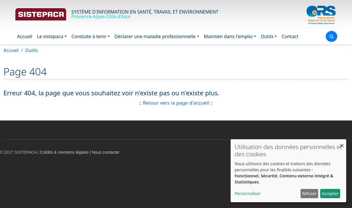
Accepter (330, 193)
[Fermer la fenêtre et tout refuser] (342, 142)
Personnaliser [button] (248, 193)
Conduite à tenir (88, 36)
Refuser (309, 193)
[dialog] (288, 170)
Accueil (24, 36)
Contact (289, 36)
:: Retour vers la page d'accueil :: (176, 102)
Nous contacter (105, 152)
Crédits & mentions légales (64, 152)
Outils (267, 36)
